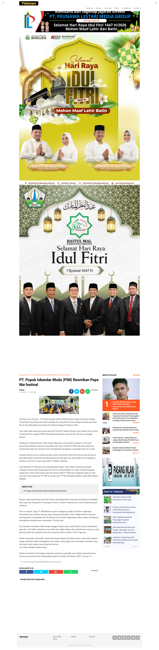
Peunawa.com (24, 375)
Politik (116, 8)
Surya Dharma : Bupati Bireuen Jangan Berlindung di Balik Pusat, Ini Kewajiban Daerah (126, 440)
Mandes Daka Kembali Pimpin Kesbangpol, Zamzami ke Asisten (126, 449)
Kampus (92, 637)
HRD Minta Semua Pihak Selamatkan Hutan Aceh (122, 498)
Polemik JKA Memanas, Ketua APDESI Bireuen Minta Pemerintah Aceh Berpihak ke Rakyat (124, 509)
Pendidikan (126, 8)
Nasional (107, 8)
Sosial (55, 639)
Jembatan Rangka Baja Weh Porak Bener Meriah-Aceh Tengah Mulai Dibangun (125, 540)
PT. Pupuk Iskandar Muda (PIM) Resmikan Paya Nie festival (50, 375)
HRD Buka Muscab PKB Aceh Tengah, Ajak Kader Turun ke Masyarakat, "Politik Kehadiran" (125, 530)
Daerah (98, 8)
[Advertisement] (79, 354)
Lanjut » (135, 546)
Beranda (89, 8)
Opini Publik (57, 637)
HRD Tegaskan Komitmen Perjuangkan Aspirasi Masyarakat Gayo (122, 519)
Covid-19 (137, 8)
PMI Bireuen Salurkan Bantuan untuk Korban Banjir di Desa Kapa (126, 429)
